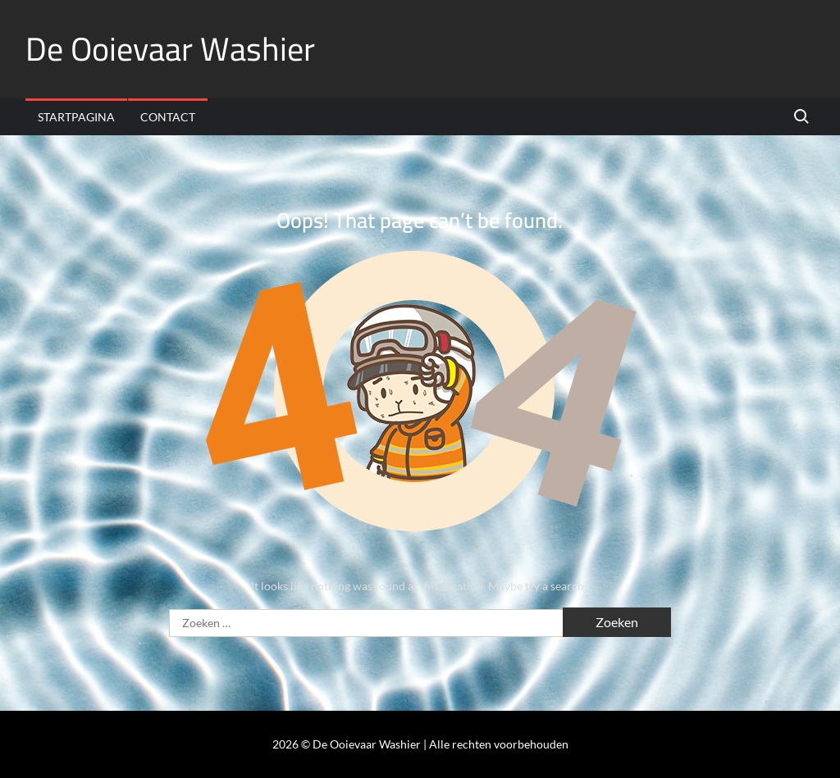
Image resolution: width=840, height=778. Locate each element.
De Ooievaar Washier (170, 49)
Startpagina (76, 117)
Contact (167, 117)
